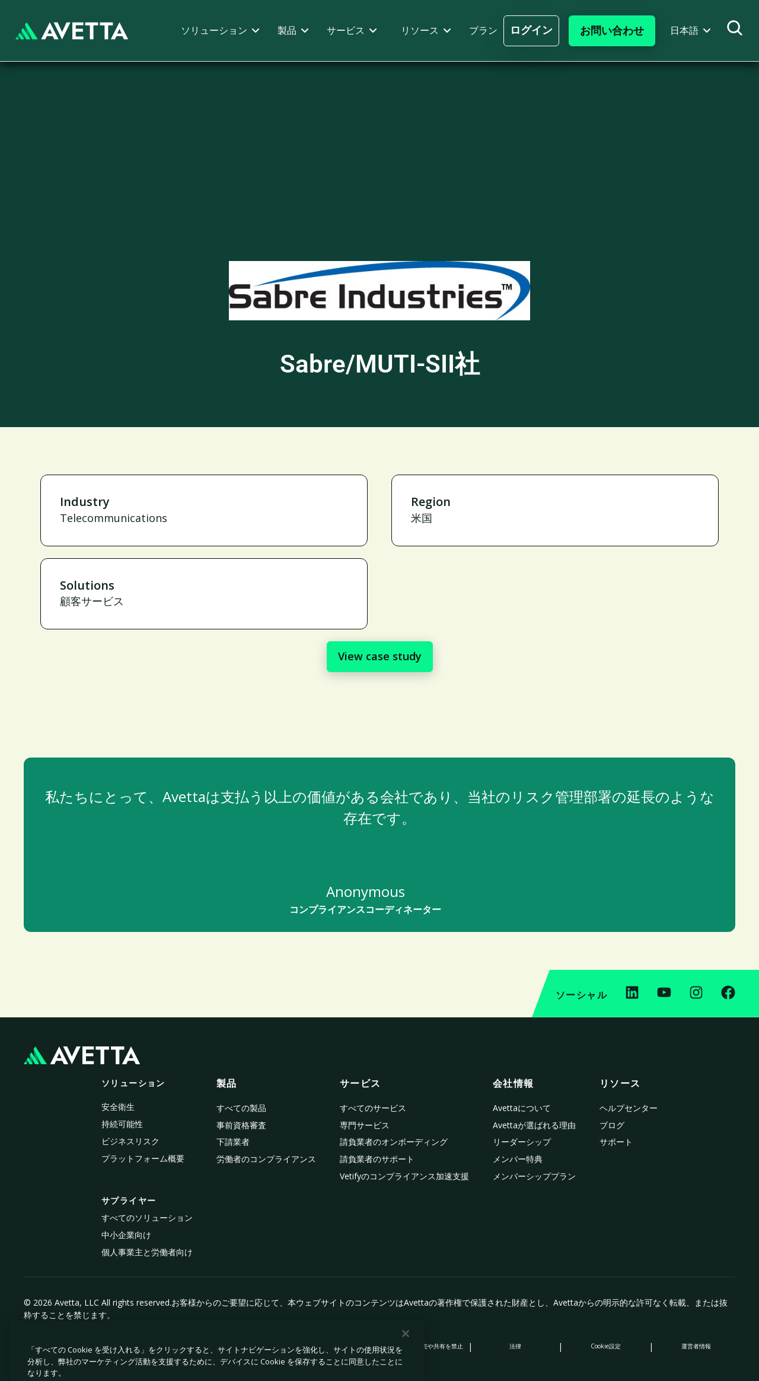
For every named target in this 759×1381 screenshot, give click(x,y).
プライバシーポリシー (63, 1346)
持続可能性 (122, 1123)
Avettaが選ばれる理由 (534, 1125)
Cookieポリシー (153, 1346)
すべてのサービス (373, 1107)
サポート (616, 1141)
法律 (515, 1346)
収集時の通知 (243, 1346)
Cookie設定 (606, 1346)
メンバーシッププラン (534, 1176)
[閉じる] (406, 1368)
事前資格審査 (241, 1125)
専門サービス (365, 1125)
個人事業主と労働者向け (147, 1252)
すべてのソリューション (147, 1217)
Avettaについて (522, 1107)
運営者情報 (696, 1346)
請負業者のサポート (377, 1158)
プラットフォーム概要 (142, 1158)
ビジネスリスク (130, 1141)
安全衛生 (118, 1106)
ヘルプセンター (628, 1107)
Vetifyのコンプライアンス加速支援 (404, 1176)
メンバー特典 (518, 1158)
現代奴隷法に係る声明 (334, 1346)
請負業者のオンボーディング (394, 1141)
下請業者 (233, 1141)
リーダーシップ (522, 1141)
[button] (220, 30)
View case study (380, 656)
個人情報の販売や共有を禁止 (424, 1346)
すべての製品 (241, 1107)
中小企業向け (126, 1234)
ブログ (611, 1125)
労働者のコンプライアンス (266, 1158)
